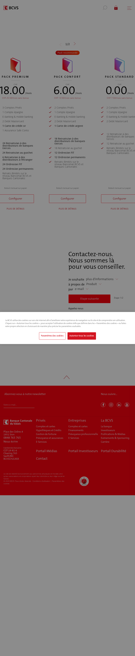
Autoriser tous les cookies (81, 336)
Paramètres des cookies (52, 336)
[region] (67, 328)
